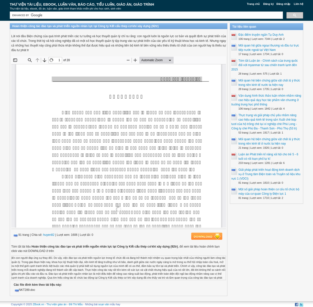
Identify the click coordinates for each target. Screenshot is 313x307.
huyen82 (49, 235)
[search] (145, 15)
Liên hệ (298, 3)
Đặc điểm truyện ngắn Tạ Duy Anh (261, 34)
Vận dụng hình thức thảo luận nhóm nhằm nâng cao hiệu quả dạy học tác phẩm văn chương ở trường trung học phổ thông (266, 100)
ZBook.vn (38, 304)
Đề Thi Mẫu (76, 304)
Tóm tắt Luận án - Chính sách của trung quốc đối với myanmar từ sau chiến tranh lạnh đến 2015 (264, 65)
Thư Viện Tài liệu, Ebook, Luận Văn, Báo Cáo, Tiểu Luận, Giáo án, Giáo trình (82, 4)
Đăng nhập (284, 3)
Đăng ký (268, 3)
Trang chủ (253, 3)
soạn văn (103, 304)
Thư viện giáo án (56, 304)
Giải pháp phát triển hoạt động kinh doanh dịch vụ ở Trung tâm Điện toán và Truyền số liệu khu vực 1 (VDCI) (265, 174)
